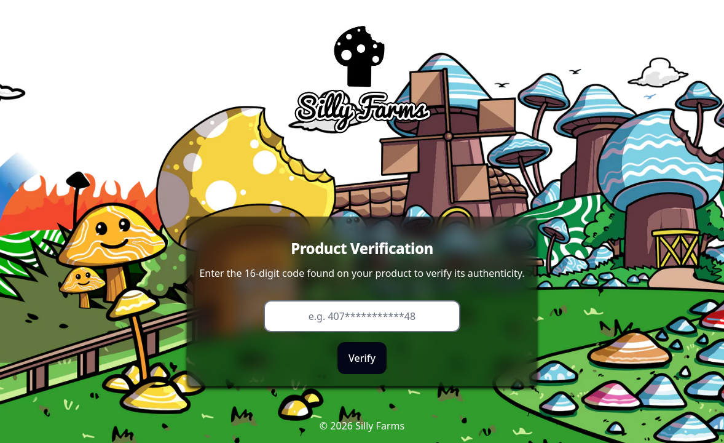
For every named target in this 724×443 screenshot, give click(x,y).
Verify (362, 358)
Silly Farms (379, 426)
